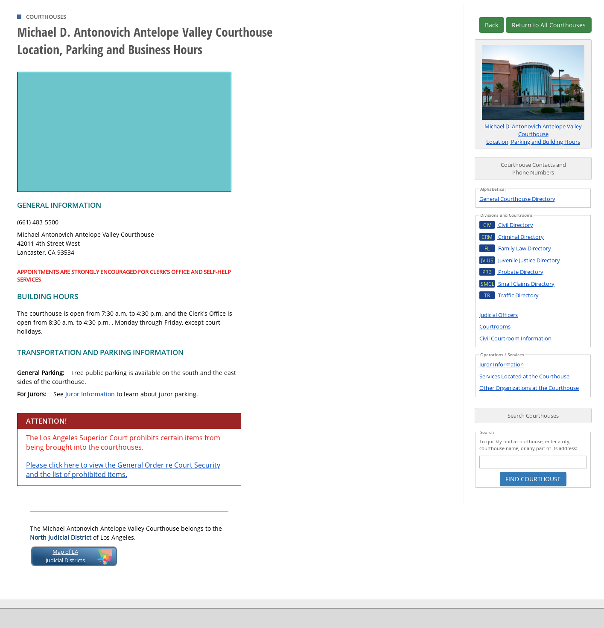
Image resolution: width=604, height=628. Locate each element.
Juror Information (90, 394)
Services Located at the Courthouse (524, 376)
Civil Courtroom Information (515, 338)
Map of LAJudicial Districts (65, 556)
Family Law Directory (515, 248)
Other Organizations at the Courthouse (529, 388)
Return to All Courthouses (549, 25)
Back (491, 25)
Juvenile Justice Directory (519, 260)
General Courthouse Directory (517, 199)
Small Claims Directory (516, 284)
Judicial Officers (498, 315)
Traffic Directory (509, 295)
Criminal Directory (511, 237)
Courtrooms (495, 326)
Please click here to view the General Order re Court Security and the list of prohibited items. (123, 469)
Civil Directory (506, 225)
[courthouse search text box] (533, 462)
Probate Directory (511, 272)
